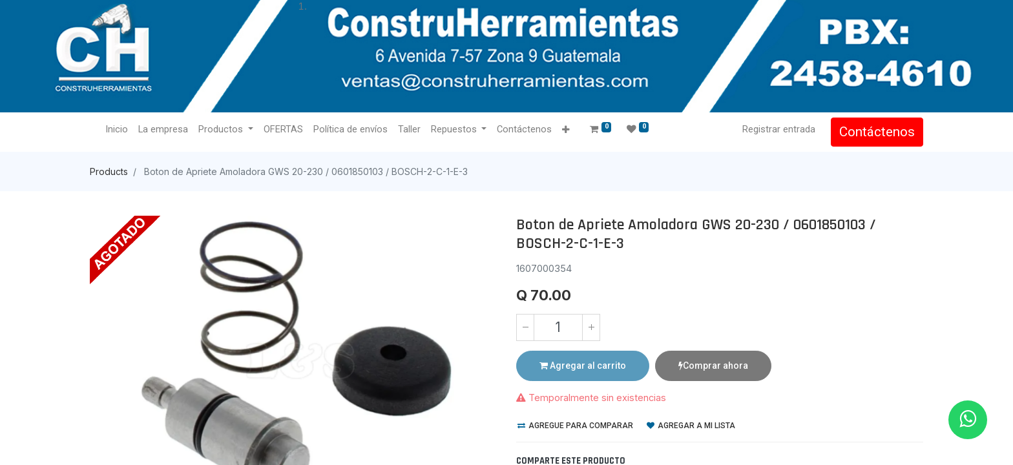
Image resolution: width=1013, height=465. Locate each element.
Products (109, 171)
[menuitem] (116, 130)
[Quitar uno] (525, 327)
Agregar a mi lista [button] (691, 425)
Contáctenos (877, 132)
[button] (565, 130)
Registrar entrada (778, 129)
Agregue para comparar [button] (575, 425)
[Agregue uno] (591, 327)
